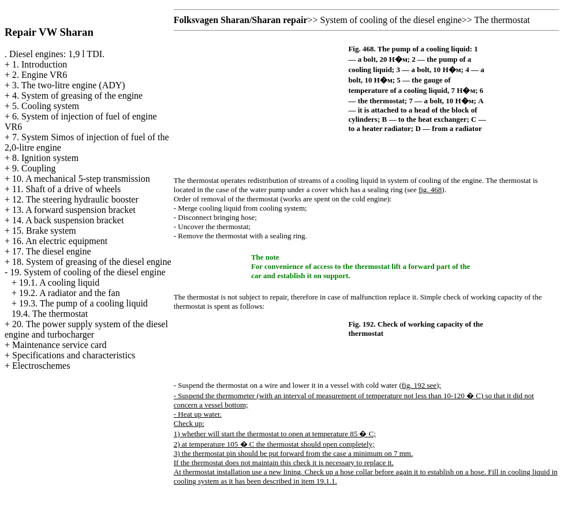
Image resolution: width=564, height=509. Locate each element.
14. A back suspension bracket (68, 220)
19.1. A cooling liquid (59, 282)
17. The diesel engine (51, 251)
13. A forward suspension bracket (74, 210)
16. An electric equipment (59, 241)
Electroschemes (41, 365)
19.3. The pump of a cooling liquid (83, 303)
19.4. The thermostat (50, 314)
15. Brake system (44, 230)
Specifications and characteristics (73, 355)
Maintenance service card (59, 345)
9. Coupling (34, 168)
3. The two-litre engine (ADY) (68, 85)
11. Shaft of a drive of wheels (66, 189)
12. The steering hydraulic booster (75, 199)
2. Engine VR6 (39, 75)
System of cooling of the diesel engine (391, 20)
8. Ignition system (45, 158)
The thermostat (502, 20)
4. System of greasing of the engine (77, 95)
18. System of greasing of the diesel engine (91, 262)
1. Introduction (39, 64)
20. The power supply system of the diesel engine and (86, 329)
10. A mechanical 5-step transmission (81, 179)
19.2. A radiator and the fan (69, 293)
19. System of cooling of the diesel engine (87, 272)
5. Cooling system (45, 106)
